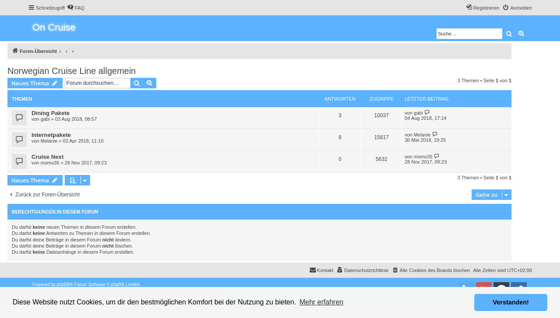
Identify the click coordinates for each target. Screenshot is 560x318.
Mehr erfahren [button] (321, 302)
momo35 (50, 162)
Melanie (49, 140)
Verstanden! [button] (511, 302)
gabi (45, 119)
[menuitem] (75, 8)
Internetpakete (51, 135)
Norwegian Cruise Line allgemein (71, 71)
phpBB (63, 284)
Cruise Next (47, 157)
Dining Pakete (51, 113)
